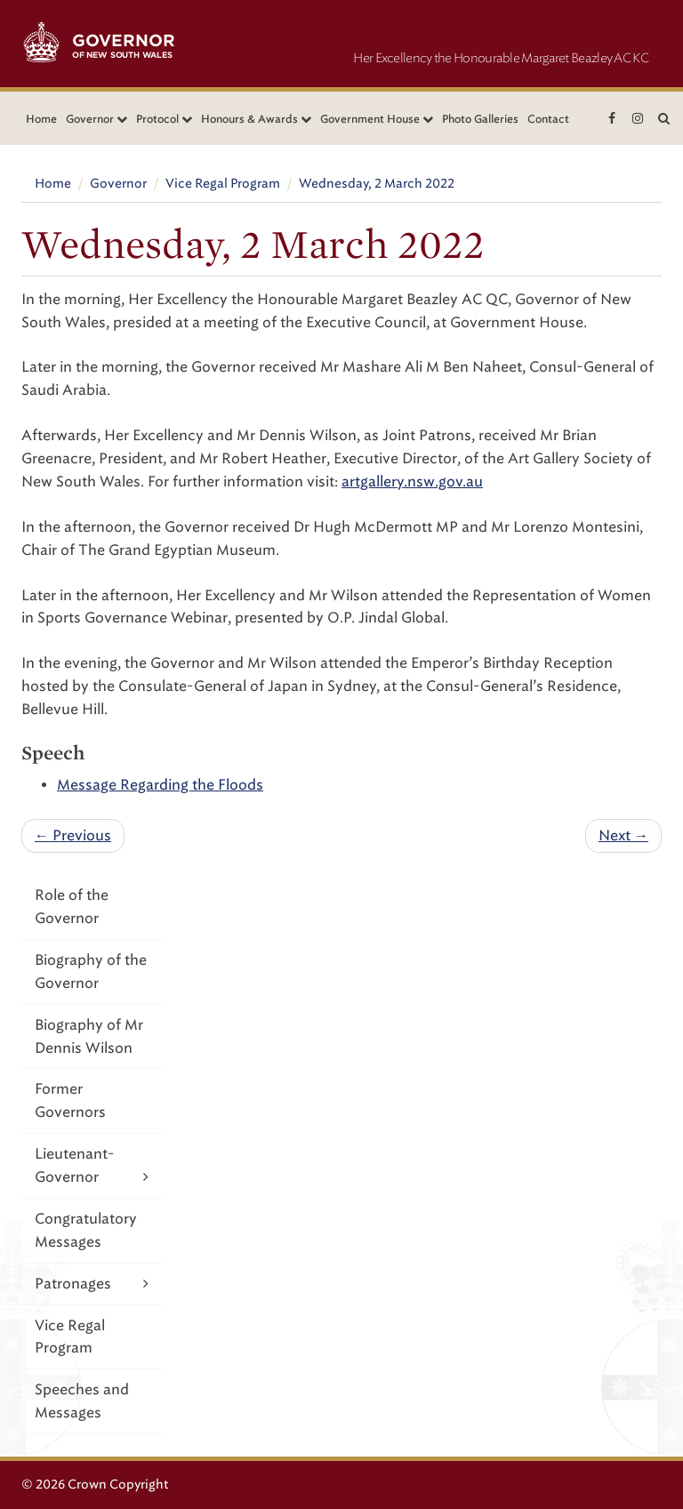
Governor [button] (96, 118)
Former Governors (70, 1100)
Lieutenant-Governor (92, 1166)
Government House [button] (376, 118)
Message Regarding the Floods (160, 784)
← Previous (73, 835)
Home (41, 118)
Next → (623, 835)
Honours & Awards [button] (256, 118)
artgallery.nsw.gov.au (412, 481)
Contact (548, 118)
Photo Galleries (480, 118)
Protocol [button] (164, 118)
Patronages (92, 1283)
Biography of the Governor (91, 971)
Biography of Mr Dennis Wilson (89, 1036)
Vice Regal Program (222, 183)
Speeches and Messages (82, 1401)
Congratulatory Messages (86, 1230)
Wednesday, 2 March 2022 (376, 183)
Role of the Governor (71, 907)
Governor (118, 183)
